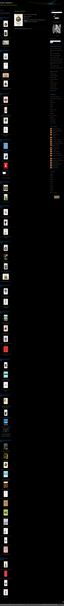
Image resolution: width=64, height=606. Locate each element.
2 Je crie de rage (6, 170)
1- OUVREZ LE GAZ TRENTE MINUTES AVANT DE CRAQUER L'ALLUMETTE (5, 435)
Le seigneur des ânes (5, 489)
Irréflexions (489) (53, 77)
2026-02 (51, 179)
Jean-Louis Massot (55, 147)
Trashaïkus (6, 507)
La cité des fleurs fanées (5, 526)
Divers (51, 100)
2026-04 (51, 175)
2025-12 (51, 183)
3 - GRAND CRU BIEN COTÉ (6, 417)
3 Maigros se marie (5, 261)
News (51, 107)
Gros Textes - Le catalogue (57, 141)
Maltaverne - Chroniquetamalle (57, 160)
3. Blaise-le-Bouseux (5, 28)
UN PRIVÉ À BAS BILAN (5, 451)
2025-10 (51, 186)
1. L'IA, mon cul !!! (6, 46)
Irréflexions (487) (53, 86)
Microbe (51, 104)
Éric (50, 48)
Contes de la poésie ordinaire (6, 569)
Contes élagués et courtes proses (56, 98)
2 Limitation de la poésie (5, 192)
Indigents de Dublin (5, 517)
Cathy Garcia (54, 132)
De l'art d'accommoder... (5, 554)
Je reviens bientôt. (56, 53)
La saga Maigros (6, 460)
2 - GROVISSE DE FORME (6, 426)
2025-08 (51, 190)
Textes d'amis (52, 120)
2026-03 (51, 177)
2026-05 (51, 173)
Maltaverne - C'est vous (56, 158)
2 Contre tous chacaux (6, 125)
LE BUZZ (51, 81)
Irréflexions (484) (56, 57)
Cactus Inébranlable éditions (57, 130)
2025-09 (51, 188)
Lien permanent (29, 28)
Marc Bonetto (52, 50)
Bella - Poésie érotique (56, 128)
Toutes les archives (53, 192)
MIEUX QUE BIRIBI (53, 83)
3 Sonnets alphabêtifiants (5, 161)
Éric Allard (54, 137)
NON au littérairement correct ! (5, 469)
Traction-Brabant (55, 167)
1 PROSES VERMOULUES (6, 281)
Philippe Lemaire (55, 165)
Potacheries (52, 113)
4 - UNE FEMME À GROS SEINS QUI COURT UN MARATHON (5, 407)
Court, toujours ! (6, 3)
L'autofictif (54, 149)
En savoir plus (54, 604)
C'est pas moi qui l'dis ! (57, 48)
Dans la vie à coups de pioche (5, 578)
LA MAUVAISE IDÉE (53, 75)
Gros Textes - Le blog (56, 139)
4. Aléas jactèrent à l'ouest (5, 61)
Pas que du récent (53, 109)
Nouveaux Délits (55, 162)
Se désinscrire (57, 16)
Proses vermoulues (53, 115)
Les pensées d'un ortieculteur (6, 535)
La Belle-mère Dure (55, 151)
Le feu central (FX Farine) (56, 153)
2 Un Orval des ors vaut (6, 227)
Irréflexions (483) (56, 65)
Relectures (52, 117)
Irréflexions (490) (53, 73)
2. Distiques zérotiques (6, 79)
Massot (51, 55)
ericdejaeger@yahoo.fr (57, 21)
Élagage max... (5, 587)
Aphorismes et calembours (54, 96)
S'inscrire (57, 14)
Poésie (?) (52, 111)
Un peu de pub (52, 122)
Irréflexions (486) (53, 90)
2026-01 (51, 181)
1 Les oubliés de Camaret (5, 177)
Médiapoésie (52, 102)
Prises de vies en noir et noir (6, 498)
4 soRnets (6, 252)
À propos (56, 35)
